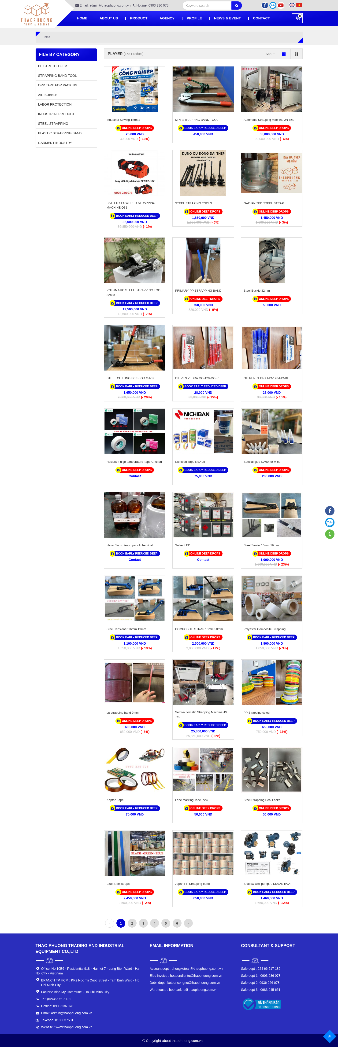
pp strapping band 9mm (123, 712)
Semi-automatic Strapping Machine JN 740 (201, 714)
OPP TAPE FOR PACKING (58, 85)
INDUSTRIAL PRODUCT (56, 114)
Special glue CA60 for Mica (262, 461)
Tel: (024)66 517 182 (56, 999)
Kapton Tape (115, 800)
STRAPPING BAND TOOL (57, 75)
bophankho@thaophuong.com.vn (183, 990)
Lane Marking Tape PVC (191, 800)
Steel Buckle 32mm (257, 290)
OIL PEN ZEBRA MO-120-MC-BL (266, 378)
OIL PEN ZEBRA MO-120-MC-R (197, 378)
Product (138, 18)
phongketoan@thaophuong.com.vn (186, 968)
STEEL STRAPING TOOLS (193, 203)
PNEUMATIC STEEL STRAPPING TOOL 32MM (134, 292)
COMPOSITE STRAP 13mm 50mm (199, 629)
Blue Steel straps (118, 883)
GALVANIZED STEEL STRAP (264, 203)
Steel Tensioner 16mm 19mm (126, 629)
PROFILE (194, 18)
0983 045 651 (260, 990)
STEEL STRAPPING (53, 123)
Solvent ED (182, 545)
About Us (109, 18)
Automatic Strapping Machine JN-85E (269, 119)
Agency (167, 18)
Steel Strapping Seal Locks (262, 800)
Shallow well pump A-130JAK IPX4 (267, 883)
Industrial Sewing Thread (123, 119)
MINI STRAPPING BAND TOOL (196, 119)
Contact (261, 18)
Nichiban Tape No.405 (190, 461)
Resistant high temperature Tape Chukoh (134, 461)
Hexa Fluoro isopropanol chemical (130, 545)
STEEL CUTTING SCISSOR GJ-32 (130, 378)
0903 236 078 (260, 975)
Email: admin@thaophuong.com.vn (103, 5)
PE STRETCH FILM (52, 66)
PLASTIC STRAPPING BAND (60, 133)
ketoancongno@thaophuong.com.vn (185, 983)
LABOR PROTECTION (55, 104)
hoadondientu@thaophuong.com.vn (186, 975)
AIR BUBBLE (47, 95)
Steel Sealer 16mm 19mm (261, 545)
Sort (270, 54)
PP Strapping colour (257, 712)
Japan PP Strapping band (192, 883)
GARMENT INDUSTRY (55, 143)
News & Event (227, 18)
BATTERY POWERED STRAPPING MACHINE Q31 (131, 205)
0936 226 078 (260, 983)
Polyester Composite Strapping (265, 629)
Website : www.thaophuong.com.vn (66, 1027)
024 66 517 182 (260, 968)
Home (82, 18)
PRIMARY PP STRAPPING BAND (198, 290)
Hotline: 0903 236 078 (151, 5)
